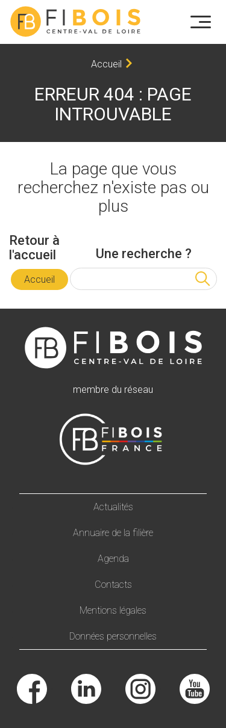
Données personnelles (113, 636)
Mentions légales (113, 610)
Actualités (113, 507)
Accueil (106, 64)
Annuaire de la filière (113, 532)
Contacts (113, 584)
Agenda (113, 558)
